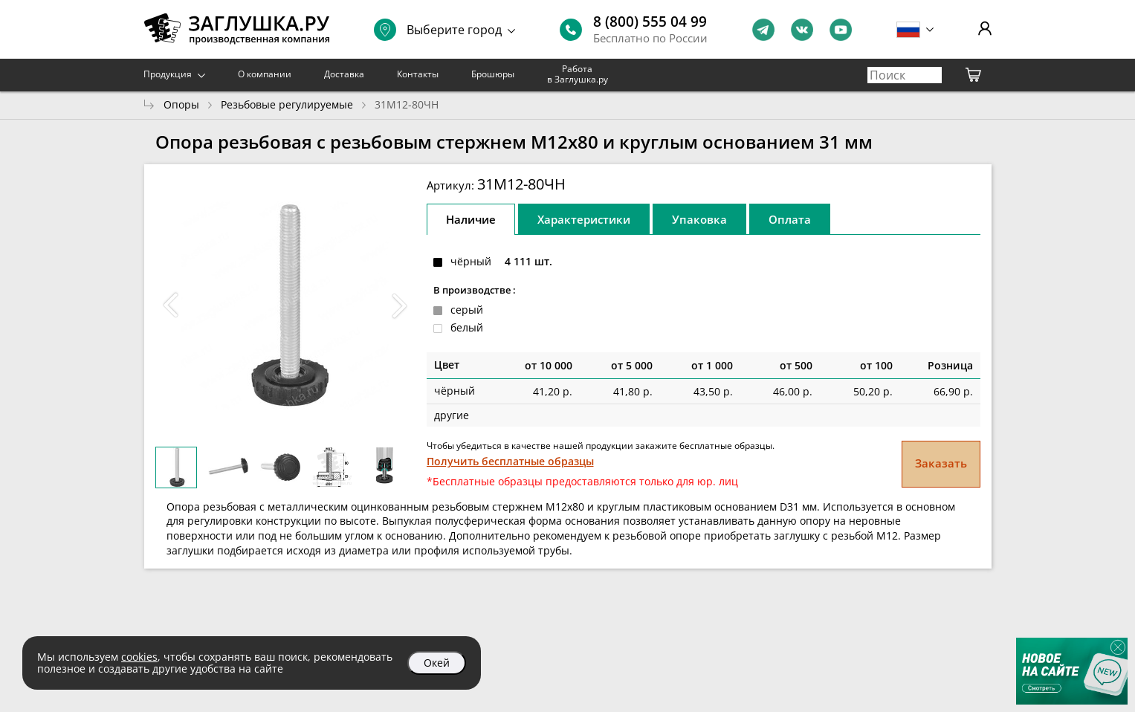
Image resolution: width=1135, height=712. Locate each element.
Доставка (344, 74)
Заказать (941, 463)
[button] (400, 305)
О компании (264, 74)
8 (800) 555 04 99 (650, 21)
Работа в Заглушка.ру (577, 73)
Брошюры (492, 74)
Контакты (418, 74)
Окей (437, 663)
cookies (139, 657)
